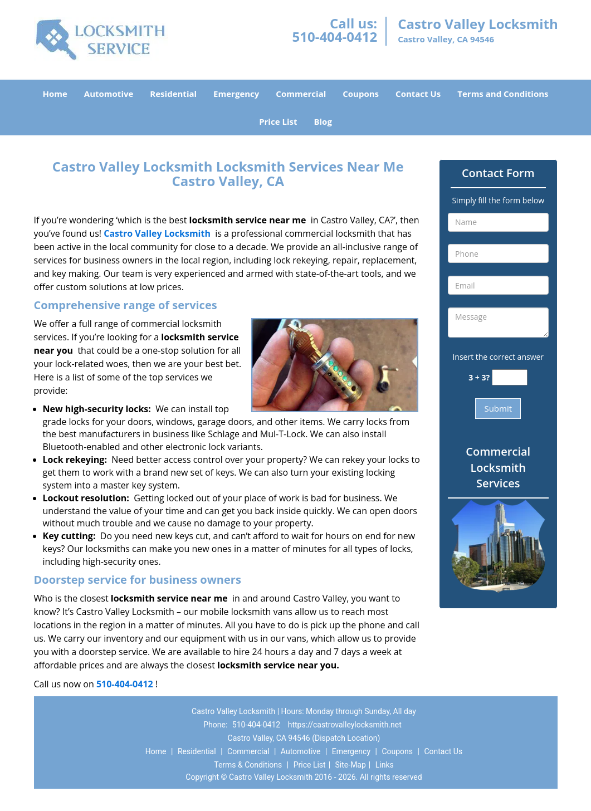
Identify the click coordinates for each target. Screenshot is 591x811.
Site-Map (350, 764)
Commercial (301, 93)
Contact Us (418, 93)
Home (54, 93)
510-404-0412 (334, 36)
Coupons (361, 93)
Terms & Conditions (248, 764)
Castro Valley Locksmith (157, 233)
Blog (322, 121)
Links (384, 764)
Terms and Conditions (502, 93)
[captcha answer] (509, 377)
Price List (278, 121)
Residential (173, 93)
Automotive (109, 93)
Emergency (236, 93)
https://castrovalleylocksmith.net (345, 724)
